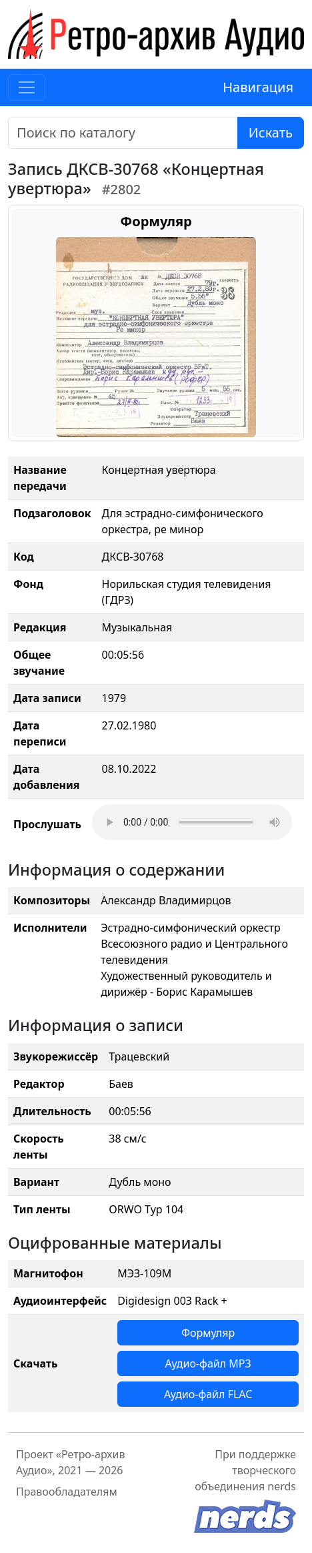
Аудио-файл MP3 (208, 1363)
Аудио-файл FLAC (208, 1394)
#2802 (121, 189)
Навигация (258, 87)
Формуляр (208, 1332)
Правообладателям (66, 1491)
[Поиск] (123, 133)
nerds (281, 1486)
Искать (271, 132)
